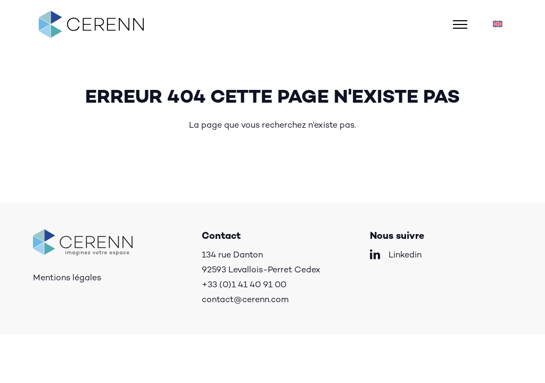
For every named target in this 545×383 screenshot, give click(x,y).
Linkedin (405, 255)
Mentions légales (67, 278)
